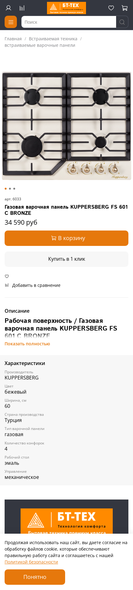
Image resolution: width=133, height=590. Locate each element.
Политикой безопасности (31, 562)
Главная (13, 39)
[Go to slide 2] (10, 189)
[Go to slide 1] (5, 189)
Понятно (34, 576)
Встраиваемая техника (53, 39)
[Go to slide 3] (14, 189)
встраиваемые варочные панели (40, 45)
